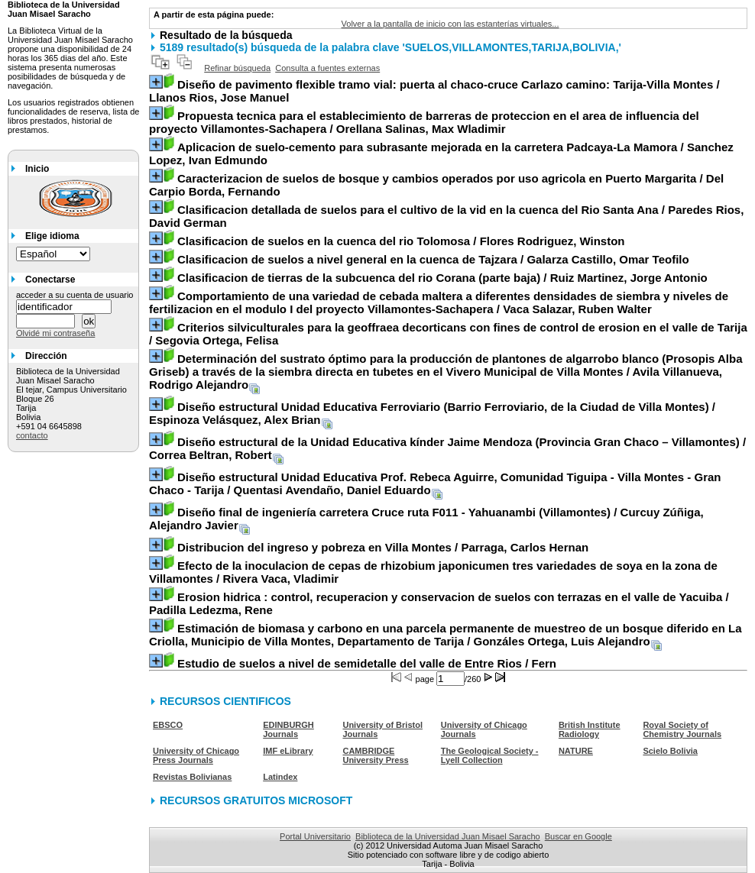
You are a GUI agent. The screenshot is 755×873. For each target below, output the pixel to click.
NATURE (576, 750)
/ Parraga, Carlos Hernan (382, 547)
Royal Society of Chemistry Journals (682, 729)
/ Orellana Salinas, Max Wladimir (424, 122)
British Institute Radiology (590, 729)
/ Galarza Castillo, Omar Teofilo (433, 259)
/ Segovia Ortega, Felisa (448, 334)
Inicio (37, 168)
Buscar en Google (578, 836)
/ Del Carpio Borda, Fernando (436, 185)
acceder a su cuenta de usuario (75, 294)
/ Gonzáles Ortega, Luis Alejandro (445, 635)
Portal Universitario (315, 836)
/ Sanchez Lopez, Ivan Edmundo (441, 154)
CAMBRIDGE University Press (375, 755)
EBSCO (168, 724)
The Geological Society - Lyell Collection (490, 755)
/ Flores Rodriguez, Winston (401, 240)
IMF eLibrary (288, 750)
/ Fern (366, 663)
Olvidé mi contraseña (55, 333)
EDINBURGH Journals (288, 729)
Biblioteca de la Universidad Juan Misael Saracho (447, 836)
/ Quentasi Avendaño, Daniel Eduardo (435, 483)
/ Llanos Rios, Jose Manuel (434, 91)
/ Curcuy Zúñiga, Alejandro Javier (426, 519)
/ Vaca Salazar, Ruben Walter (438, 302)
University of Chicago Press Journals (196, 755)
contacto (32, 435)
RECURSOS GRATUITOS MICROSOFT (256, 800)
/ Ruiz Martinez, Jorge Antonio (442, 277)
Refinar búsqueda (237, 68)
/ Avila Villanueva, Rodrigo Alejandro (446, 371)
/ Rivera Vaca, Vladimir (433, 572)
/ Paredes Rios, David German (446, 216)
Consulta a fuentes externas (327, 68)
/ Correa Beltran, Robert (447, 448)
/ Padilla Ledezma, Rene (439, 603)
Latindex (280, 776)
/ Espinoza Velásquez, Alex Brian (432, 413)
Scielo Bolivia (670, 750)
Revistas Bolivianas (192, 776)
